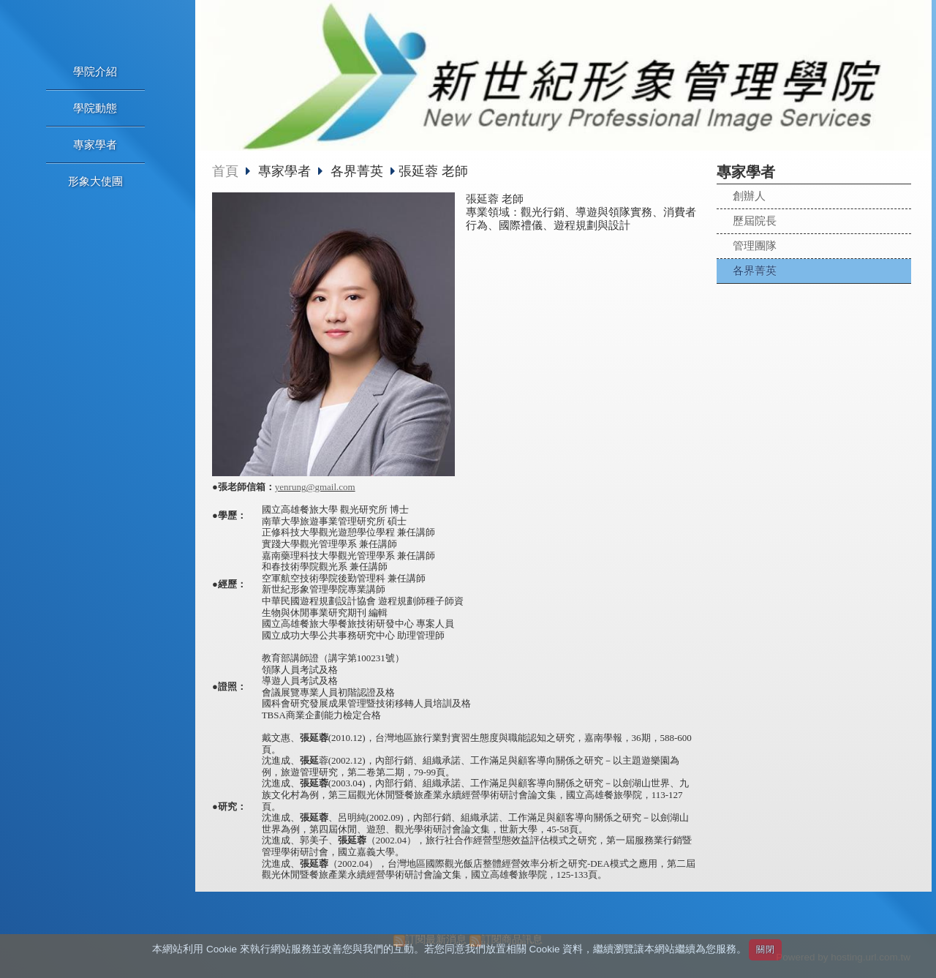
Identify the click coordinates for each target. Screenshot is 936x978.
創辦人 (749, 195)
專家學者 (286, 171)
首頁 (225, 171)
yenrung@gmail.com (315, 486)
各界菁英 (755, 270)
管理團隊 (755, 245)
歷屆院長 (755, 220)
